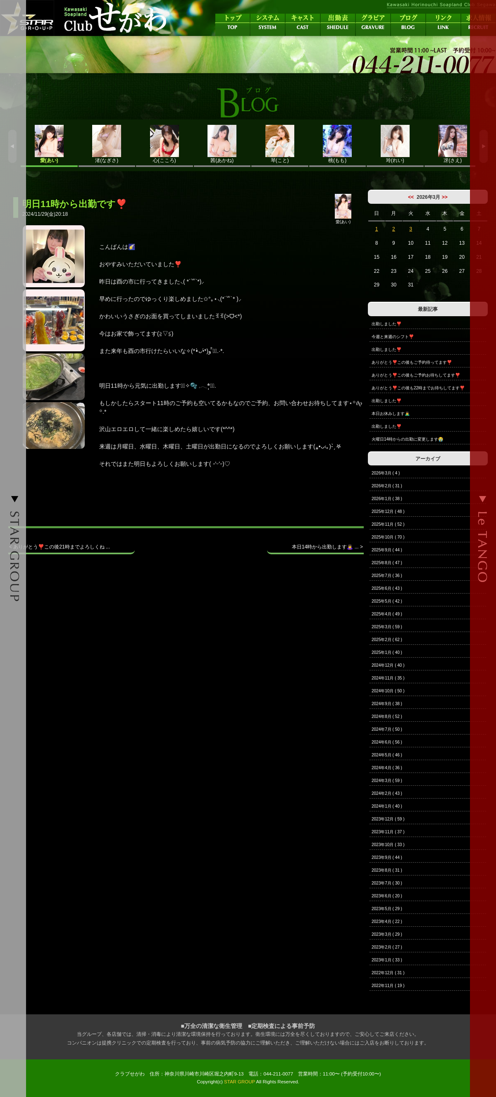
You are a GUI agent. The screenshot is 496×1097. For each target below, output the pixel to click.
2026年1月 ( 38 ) (387, 498)
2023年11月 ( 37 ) (388, 832)
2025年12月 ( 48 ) (388, 511)
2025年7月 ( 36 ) (387, 575)
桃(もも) (337, 144)
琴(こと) (279, 144)
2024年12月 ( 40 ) (388, 665)
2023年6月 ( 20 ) (387, 896)
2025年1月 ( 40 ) (387, 652)
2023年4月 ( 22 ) (387, 921)
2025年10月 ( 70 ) (388, 537)
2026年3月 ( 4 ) (386, 473)
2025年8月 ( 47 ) (387, 562)
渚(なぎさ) (107, 144)
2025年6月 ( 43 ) (387, 588)
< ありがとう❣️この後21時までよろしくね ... (59, 547)
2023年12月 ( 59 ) (388, 819)
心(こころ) (164, 144)
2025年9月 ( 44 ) (387, 550)
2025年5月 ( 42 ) (387, 601)
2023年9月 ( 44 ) (387, 857)
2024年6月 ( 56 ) (387, 742)
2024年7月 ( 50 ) (387, 729)
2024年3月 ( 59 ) (387, 780)
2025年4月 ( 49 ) (387, 614)
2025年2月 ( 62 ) (387, 639)
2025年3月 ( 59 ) (387, 627)
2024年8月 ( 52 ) (387, 716)
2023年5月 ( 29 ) (387, 908)
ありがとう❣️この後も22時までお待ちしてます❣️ (418, 388)
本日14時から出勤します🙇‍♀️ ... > (327, 547)
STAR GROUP (239, 1081)
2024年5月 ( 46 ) (387, 755)
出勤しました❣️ (386, 324)
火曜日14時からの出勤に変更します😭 (407, 439)
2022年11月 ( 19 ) (388, 985)
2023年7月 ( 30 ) (387, 883)
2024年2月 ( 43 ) (387, 793)
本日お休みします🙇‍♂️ (391, 413)
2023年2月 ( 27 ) (387, 947)
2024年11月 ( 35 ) (388, 678)
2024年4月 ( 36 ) (387, 768)
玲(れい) (395, 144)
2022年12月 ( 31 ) (388, 973)
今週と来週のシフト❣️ (393, 336)
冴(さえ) (453, 144)
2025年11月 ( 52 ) (388, 524)
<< (411, 197)
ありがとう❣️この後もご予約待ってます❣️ (412, 362)
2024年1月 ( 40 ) (387, 806)
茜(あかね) (222, 144)
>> (445, 197)
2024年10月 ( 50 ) (388, 691)
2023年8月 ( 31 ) (387, 870)
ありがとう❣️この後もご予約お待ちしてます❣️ (416, 375)
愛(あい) (49, 144)
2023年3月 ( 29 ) (387, 934)
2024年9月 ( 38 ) (387, 703)
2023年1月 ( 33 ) (387, 960)
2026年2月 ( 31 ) (387, 486)
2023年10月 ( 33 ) (388, 844)
